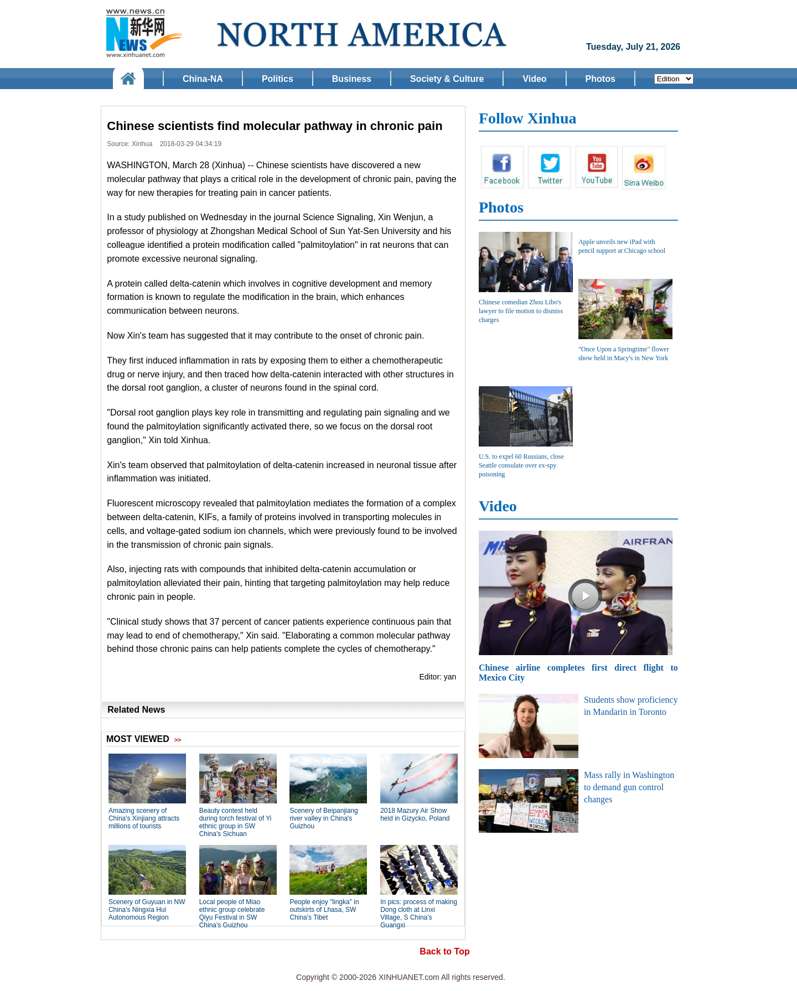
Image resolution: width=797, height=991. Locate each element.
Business (351, 79)
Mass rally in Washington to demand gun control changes (629, 787)
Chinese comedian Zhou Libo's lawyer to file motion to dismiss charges (521, 311)
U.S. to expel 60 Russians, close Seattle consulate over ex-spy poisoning (521, 465)
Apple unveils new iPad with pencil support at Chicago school (621, 246)
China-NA (203, 79)
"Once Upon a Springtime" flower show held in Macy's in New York (623, 353)
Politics (277, 79)
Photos (600, 79)
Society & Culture (447, 79)
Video (534, 79)
